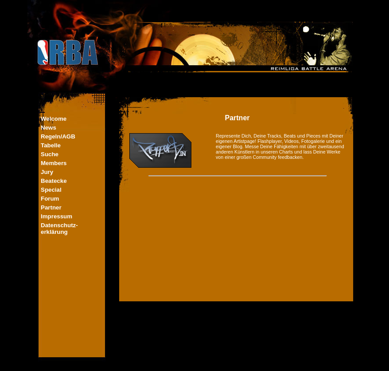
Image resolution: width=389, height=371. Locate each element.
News (48, 127)
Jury (47, 172)
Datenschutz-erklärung (59, 228)
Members (54, 163)
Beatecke (54, 181)
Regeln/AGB (58, 136)
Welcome (53, 118)
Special (51, 189)
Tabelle (51, 145)
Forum (50, 198)
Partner (51, 207)
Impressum (56, 216)
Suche (49, 154)
